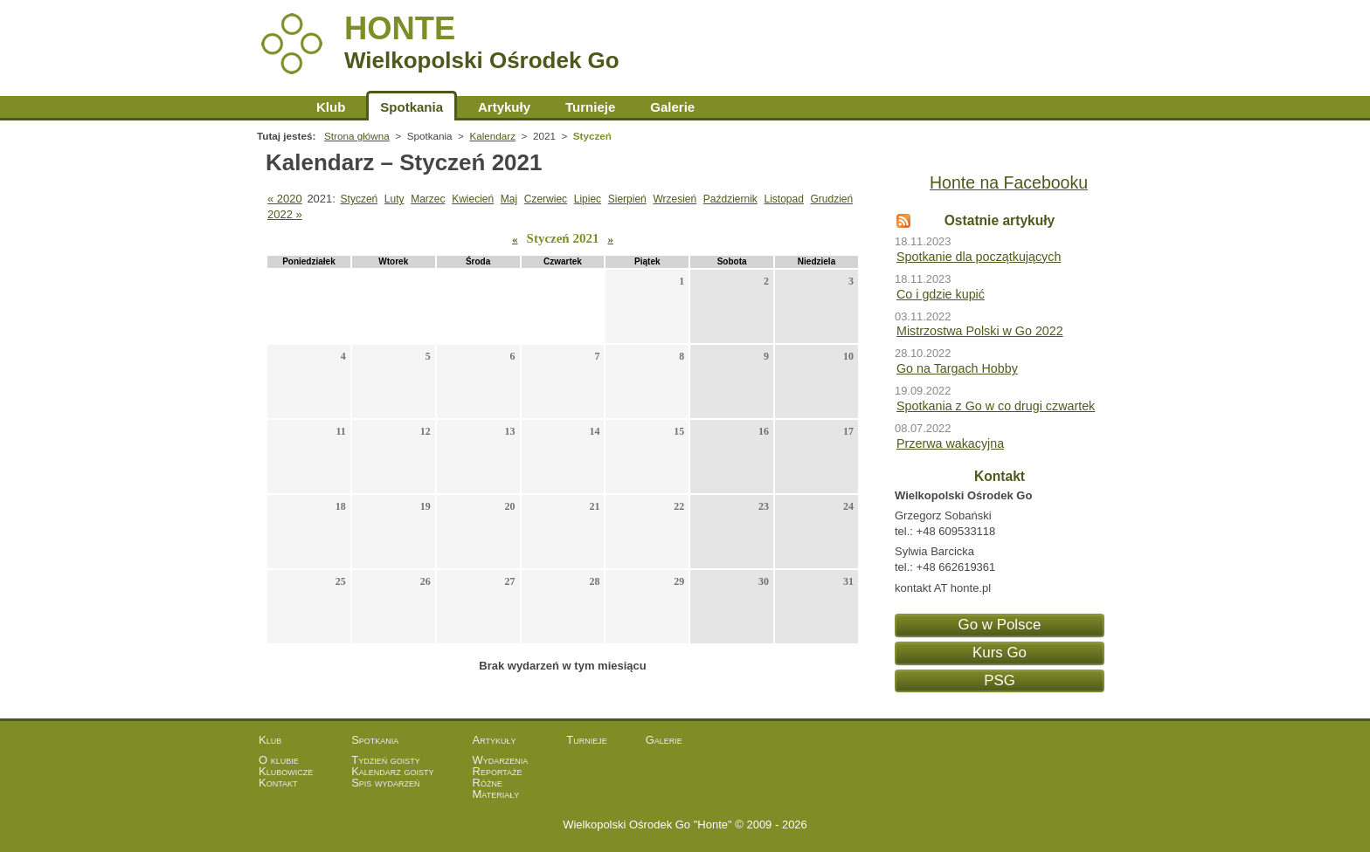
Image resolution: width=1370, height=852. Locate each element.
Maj (509, 199)
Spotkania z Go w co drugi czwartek (995, 406)
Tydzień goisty (385, 759)
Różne (487, 782)
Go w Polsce (999, 624)
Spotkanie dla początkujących (978, 257)
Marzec (428, 199)
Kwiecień (473, 199)
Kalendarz (492, 135)
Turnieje (590, 107)
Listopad (783, 199)
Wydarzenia (501, 759)
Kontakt (278, 782)
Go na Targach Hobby (957, 368)
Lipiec (587, 199)
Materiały (496, 793)
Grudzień (831, 199)
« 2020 (284, 198)
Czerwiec (545, 199)
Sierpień (627, 199)
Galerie (672, 107)
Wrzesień (674, 199)
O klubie (279, 759)
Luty (394, 199)
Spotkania (411, 107)
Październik (730, 199)
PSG (999, 680)
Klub (330, 107)
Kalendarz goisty (392, 771)
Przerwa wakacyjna (950, 443)
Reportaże (497, 771)
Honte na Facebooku (1009, 182)
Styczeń (359, 199)
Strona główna (278, 107)
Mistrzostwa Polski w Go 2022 (979, 331)
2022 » (284, 214)
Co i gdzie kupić (940, 294)
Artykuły (504, 107)
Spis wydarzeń (385, 782)
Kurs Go (999, 652)
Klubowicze (286, 771)
